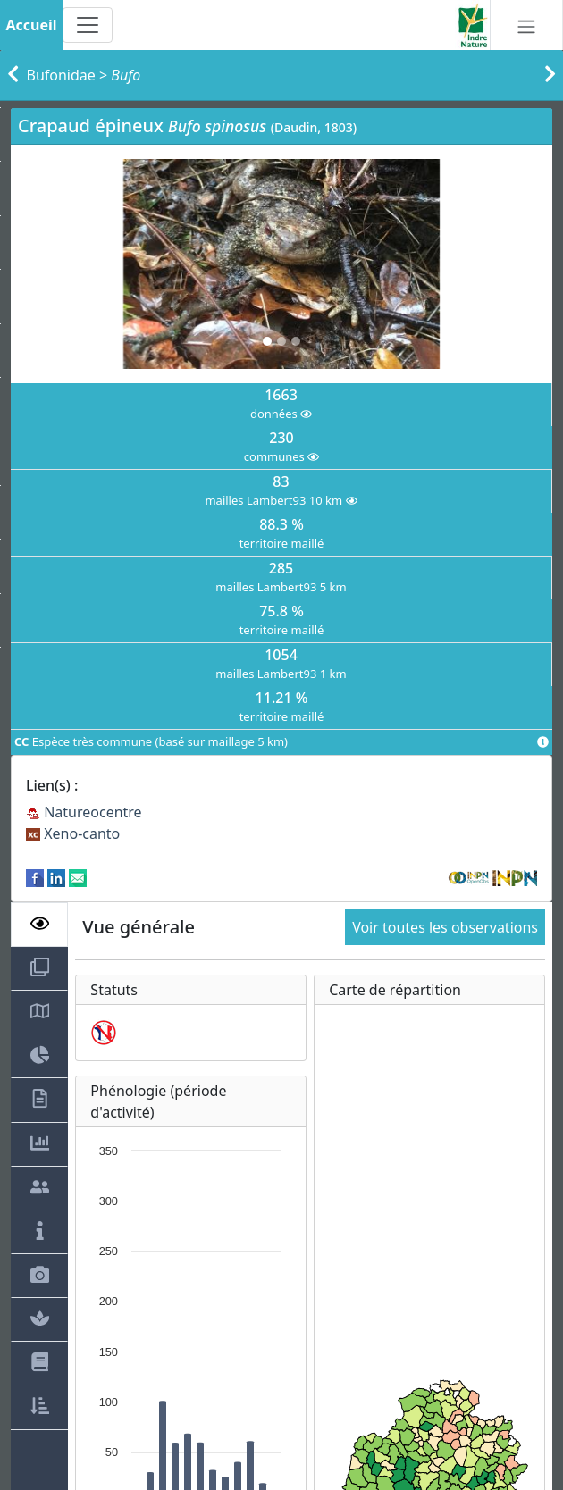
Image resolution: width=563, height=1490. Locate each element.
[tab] (39, 924)
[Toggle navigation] (88, 25)
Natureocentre (84, 812)
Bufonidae (61, 75)
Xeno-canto (73, 833)
